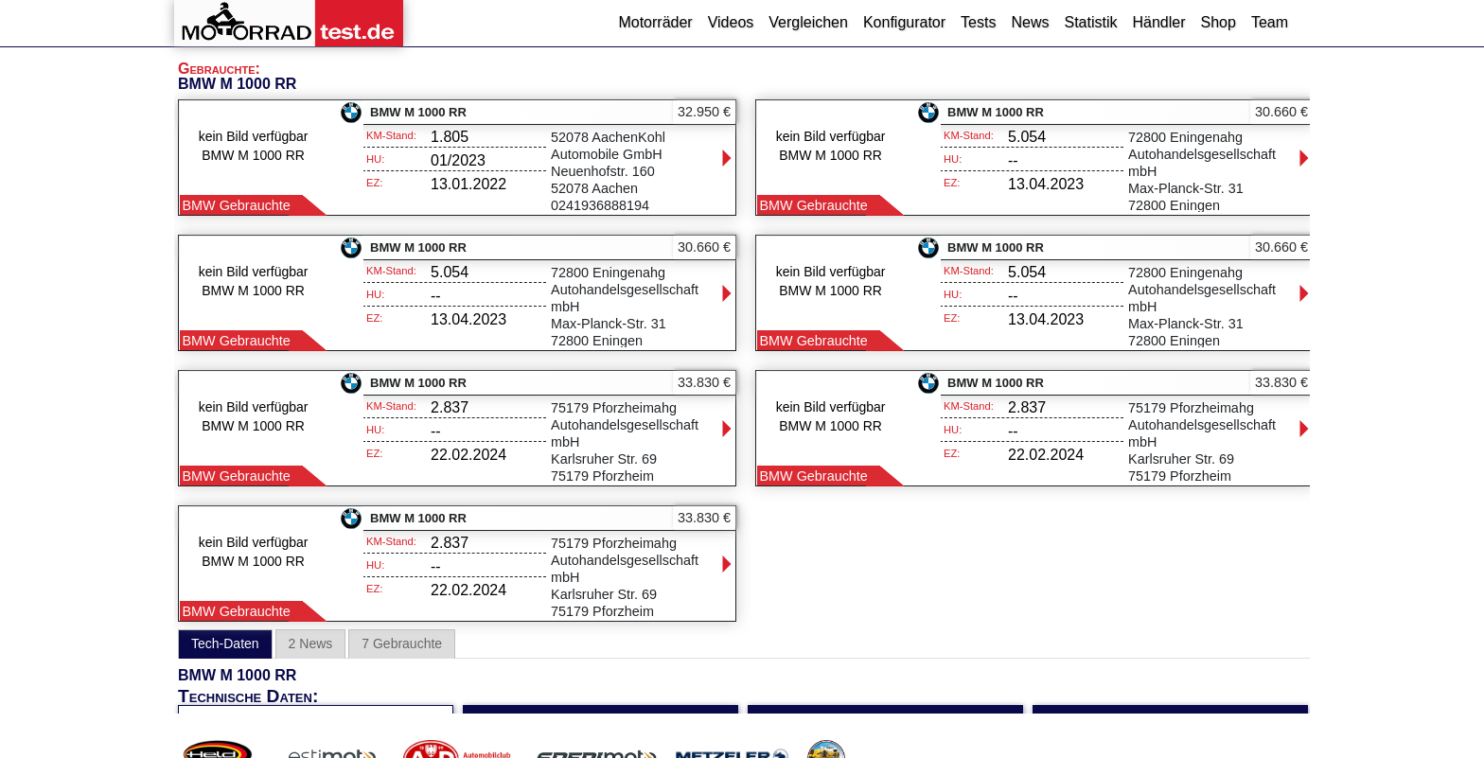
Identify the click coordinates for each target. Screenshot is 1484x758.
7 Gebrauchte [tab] (402, 643)
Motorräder (655, 22)
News (1030, 22)
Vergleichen (808, 22)
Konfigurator (904, 22)
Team (1269, 22)
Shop (1218, 22)
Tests (978, 22)
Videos (731, 22)
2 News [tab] (311, 643)
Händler (1158, 22)
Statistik (1090, 22)
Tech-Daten (225, 643)
